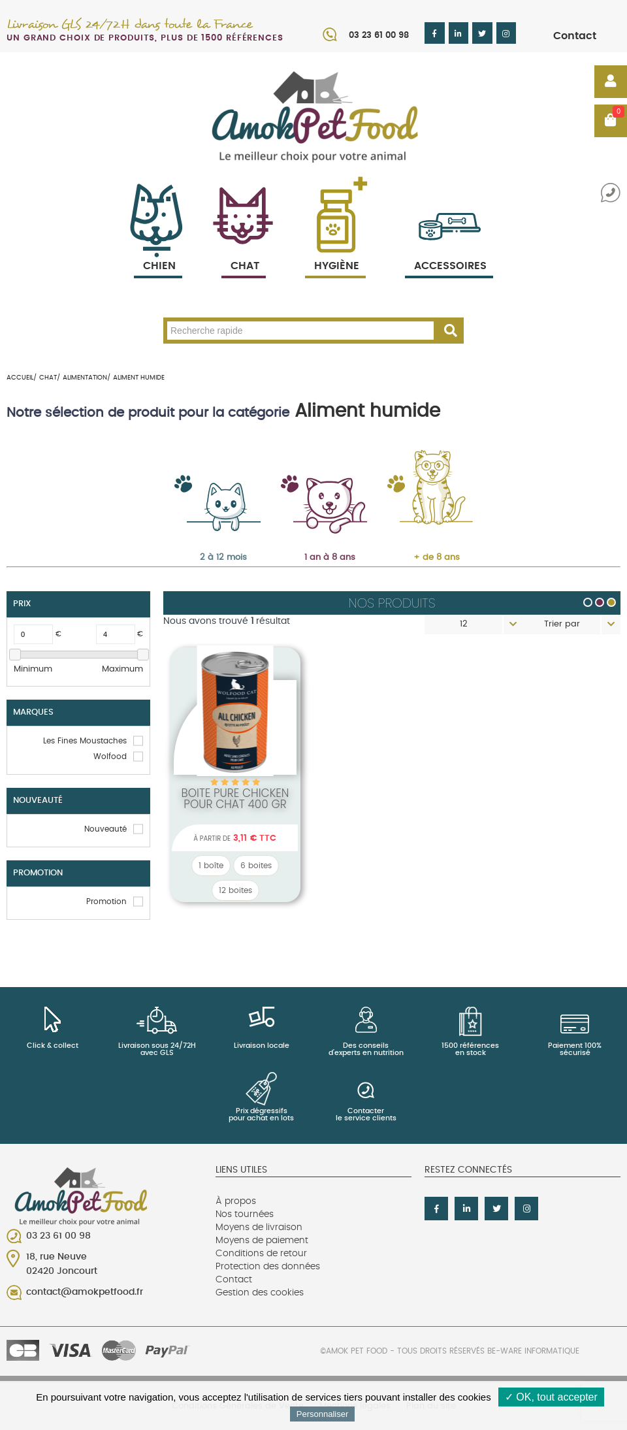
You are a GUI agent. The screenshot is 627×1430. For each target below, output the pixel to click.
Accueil (20, 377)
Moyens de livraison (259, 1227)
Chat (243, 250)
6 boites (256, 865)
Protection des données (268, 1266)
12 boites (235, 890)
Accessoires (450, 250)
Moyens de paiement (262, 1240)
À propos (236, 1201)
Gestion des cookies (260, 1292)
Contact (574, 36)
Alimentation (85, 377)
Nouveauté (105, 829)
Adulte (316, 478)
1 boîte (211, 865)
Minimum (33, 669)
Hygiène (335, 250)
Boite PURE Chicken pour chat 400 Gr (235, 798)
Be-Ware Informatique (533, 1351)
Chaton (210, 478)
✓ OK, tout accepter (551, 1397)
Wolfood (110, 756)
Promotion (106, 901)
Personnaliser (323, 1414)
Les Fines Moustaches (85, 741)
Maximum (122, 669)
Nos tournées (245, 1214)
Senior (423, 478)
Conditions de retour (261, 1253)
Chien (158, 250)
